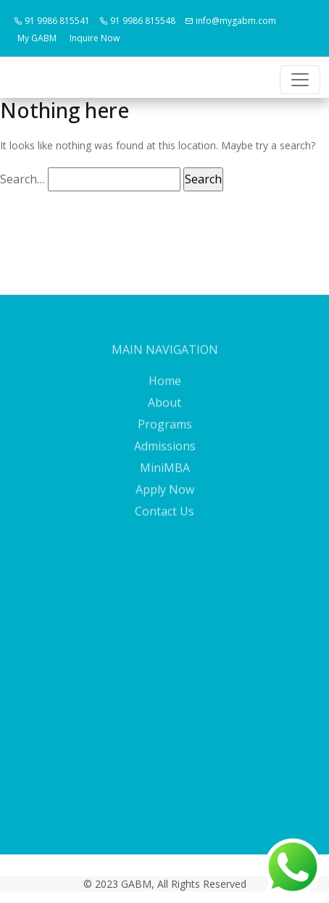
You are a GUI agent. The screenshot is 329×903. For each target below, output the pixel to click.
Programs (165, 433)
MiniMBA (165, 477)
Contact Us (164, 520)
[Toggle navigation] (300, 79)
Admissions (165, 455)
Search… (22, 179)
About (164, 412)
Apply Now (165, 499)
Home (165, 390)
